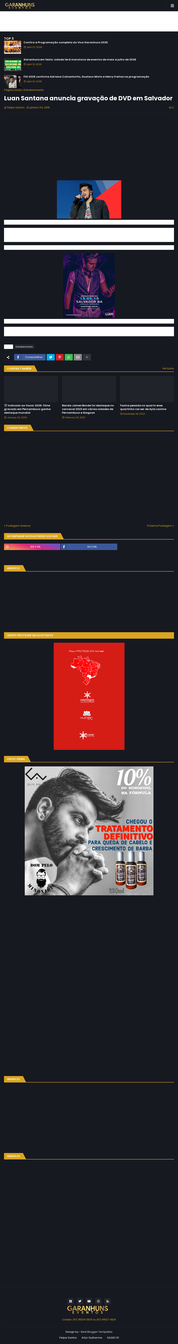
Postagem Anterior (18, 526)
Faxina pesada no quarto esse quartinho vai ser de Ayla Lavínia (143, 407)
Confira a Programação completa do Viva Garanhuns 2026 (66, 42)
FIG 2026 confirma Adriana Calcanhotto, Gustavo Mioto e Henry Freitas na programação (86, 77)
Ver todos (168, 368)
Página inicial (12, 90)
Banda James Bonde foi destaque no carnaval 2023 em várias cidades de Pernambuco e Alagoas (88, 409)
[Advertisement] (89, 21)
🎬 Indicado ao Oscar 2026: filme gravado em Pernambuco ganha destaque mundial (27, 409)
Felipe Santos (68, 1338)
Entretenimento (34, 90)
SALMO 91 (113, 1338)
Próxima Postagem (159, 526)
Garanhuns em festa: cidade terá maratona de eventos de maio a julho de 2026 (80, 59)
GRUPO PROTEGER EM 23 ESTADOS (30, 635)
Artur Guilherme (92, 1338)
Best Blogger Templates (96, 1332)
